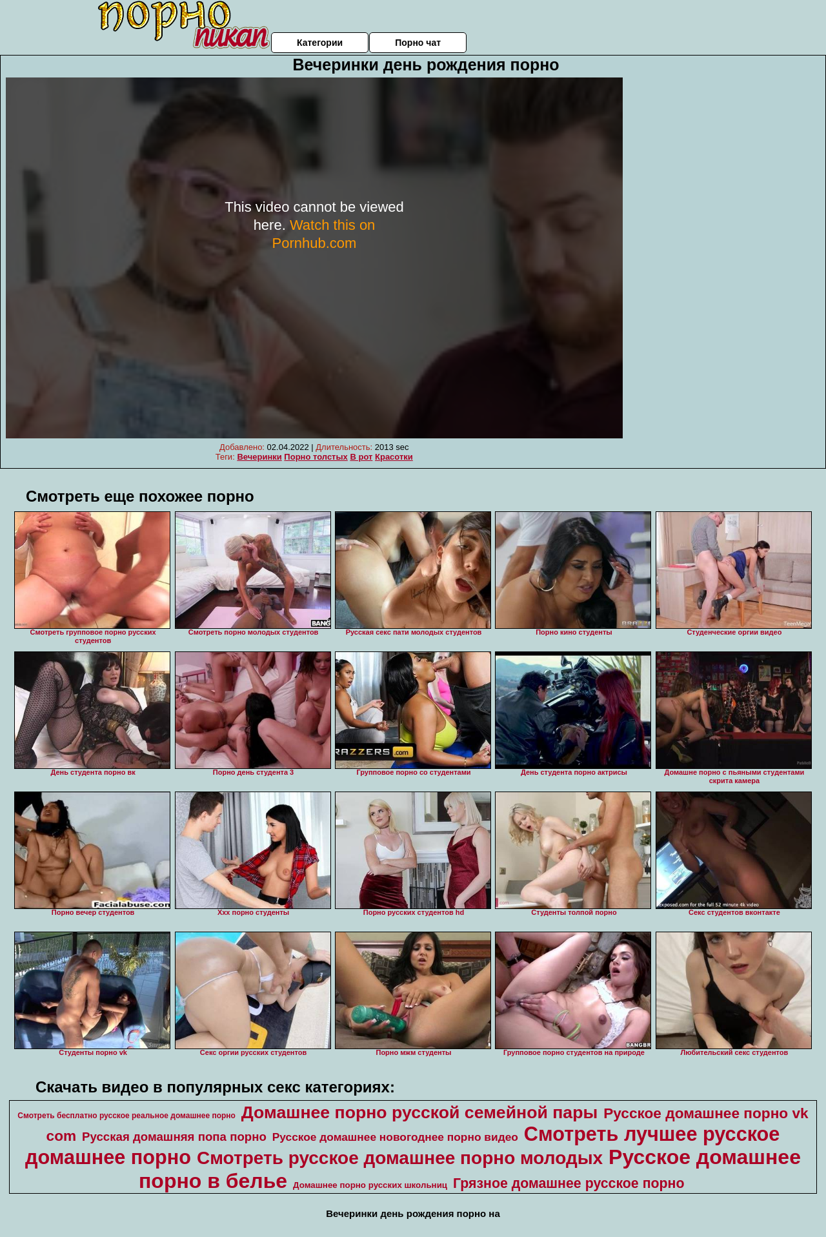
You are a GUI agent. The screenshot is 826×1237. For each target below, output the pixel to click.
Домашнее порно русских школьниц (370, 1185)
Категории (320, 42)
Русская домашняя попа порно (174, 1136)
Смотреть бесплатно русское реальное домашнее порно (126, 1115)
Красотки (394, 457)
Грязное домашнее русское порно (569, 1183)
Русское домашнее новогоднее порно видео (395, 1136)
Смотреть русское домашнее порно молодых (400, 1158)
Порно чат (418, 42)
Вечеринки (259, 457)
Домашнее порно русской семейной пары (419, 1112)
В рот (361, 457)
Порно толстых (315, 457)
